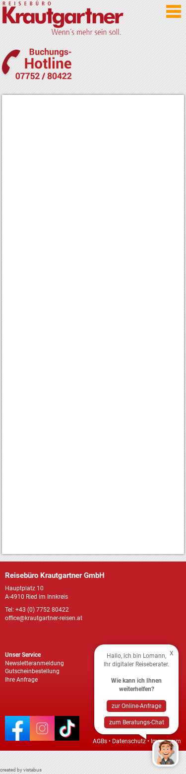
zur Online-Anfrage (136, 706)
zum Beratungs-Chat (136, 722)
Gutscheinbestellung (32, 671)
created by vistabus (21, 770)
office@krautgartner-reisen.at (43, 618)
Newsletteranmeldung (34, 663)
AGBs (100, 741)
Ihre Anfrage (21, 679)
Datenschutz (129, 741)
